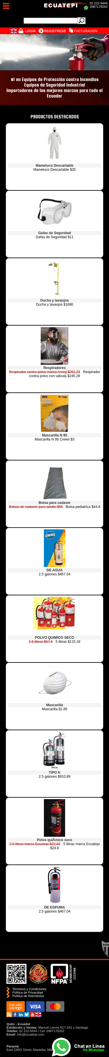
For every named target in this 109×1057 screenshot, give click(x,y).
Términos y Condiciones (29, 989)
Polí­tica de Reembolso (28, 996)
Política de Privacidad (27, 992)
